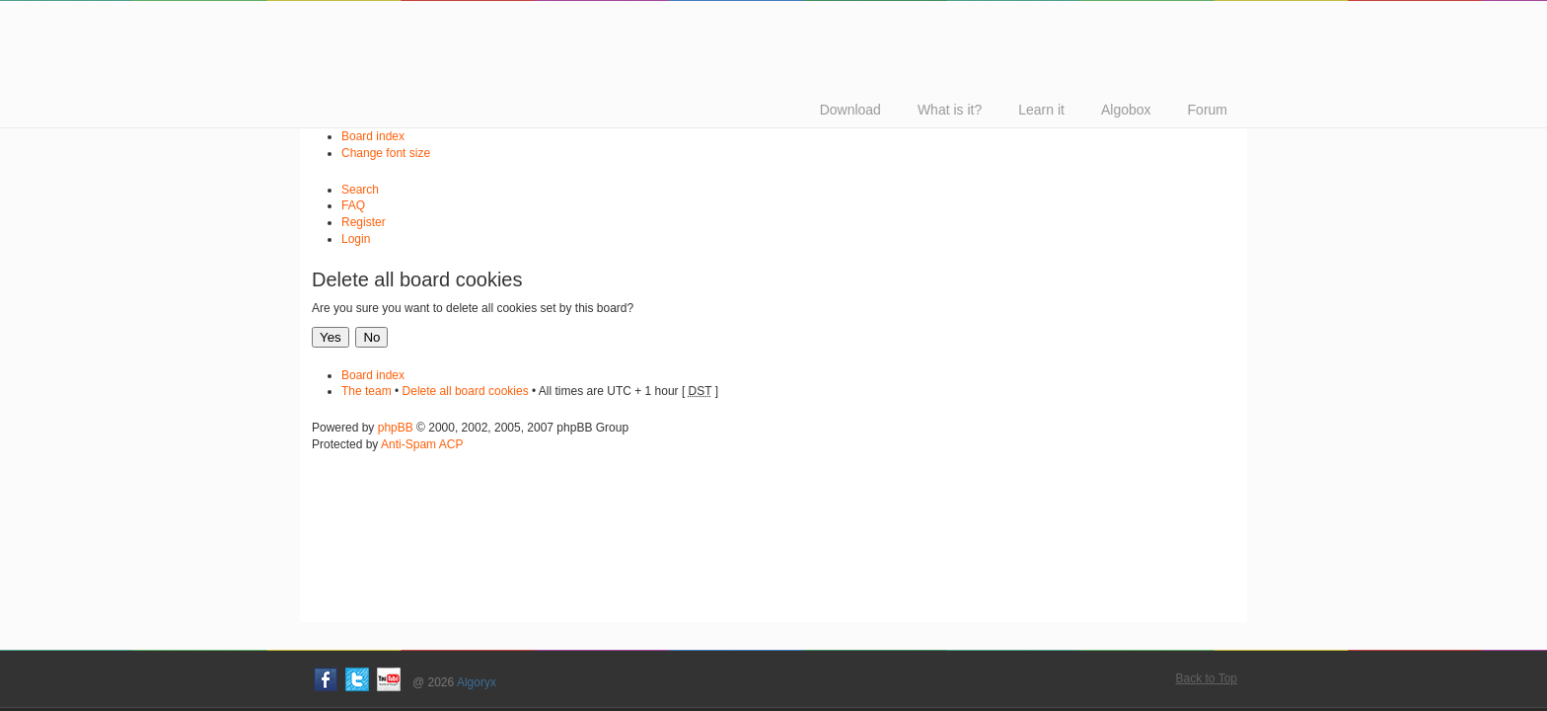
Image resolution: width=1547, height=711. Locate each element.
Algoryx (476, 682)
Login (355, 239)
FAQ (353, 205)
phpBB (395, 427)
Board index (373, 136)
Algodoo (596, 19)
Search (360, 190)
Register (363, 222)
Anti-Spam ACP (422, 444)
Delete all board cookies (466, 391)
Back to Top (1206, 678)
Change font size (385, 153)
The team (366, 391)
